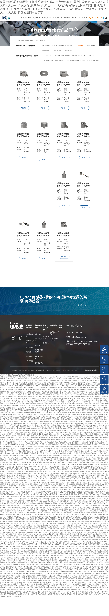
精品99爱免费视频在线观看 (54, 400)
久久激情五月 (35, 470)
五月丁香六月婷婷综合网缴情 (39, 531)
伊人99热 (70, 608)
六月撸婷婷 (104, 429)
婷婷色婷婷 (55, 602)
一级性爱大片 (93, 395)
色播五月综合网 (36, 540)
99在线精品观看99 (80, 481)
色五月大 (46, 550)
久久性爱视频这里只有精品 (74, 574)
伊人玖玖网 (7, 588)
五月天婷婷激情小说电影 (62, 567)
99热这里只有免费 (89, 431)
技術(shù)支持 (57, 18)
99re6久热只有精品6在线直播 (35, 567)
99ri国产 (79, 572)
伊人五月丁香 (67, 431)
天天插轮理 (46, 483)
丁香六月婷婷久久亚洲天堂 (20, 602)
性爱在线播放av (41, 534)
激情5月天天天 (69, 527)
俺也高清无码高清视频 (59, 502)
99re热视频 (91, 388)
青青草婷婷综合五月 (75, 483)
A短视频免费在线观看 (82, 595)
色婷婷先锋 (86, 567)
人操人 (101, 449)
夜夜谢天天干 (59, 492)
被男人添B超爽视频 (16, 529)
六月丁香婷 (50, 484)
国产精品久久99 (52, 500)
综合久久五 (65, 390)
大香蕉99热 (79, 529)
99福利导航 (14, 579)
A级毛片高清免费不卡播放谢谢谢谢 (87, 506)
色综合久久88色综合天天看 (39, 399)
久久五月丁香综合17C (43, 490)
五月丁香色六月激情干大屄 (52, 592)
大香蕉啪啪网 (29, 493)
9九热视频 (51, 479)
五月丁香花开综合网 (70, 429)
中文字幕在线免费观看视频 (39, 402)
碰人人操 (65, 515)
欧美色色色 (12, 436)
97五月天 (36, 388)
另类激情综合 (35, 552)
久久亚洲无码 (20, 447)
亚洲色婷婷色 (40, 611)
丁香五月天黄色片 (86, 531)
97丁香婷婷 (102, 418)
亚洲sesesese (24, 397)
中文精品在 (13, 609)
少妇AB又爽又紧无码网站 (32, 463)
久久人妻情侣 (94, 384)
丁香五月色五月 (42, 393)
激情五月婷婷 (32, 404)
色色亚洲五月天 (46, 559)
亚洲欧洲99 (20, 493)
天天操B (8, 509)
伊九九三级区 (94, 429)
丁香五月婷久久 (96, 559)
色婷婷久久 (93, 538)
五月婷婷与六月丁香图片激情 (32, 538)
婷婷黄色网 (3, 540)
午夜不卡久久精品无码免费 (88, 547)
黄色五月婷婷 (17, 527)
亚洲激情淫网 (12, 474)
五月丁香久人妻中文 (44, 584)
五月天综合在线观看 (12, 483)
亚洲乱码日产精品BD (22, 402)
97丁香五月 (89, 406)
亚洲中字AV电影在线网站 (55, 574)
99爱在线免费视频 (93, 420)
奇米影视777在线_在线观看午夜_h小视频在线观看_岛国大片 (36, 420)
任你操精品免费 (42, 533)
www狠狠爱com (77, 588)
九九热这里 (61, 420)
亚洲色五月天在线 (26, 450)
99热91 (95, 520)
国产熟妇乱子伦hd (93, 475)
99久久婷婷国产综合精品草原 (26, 601)
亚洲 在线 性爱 (91, 383)
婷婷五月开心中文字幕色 (66, 563)
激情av (47, 609)
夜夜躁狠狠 (40, 554)
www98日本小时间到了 (21, 574)
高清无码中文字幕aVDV (76, 493)
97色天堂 (95, 390)
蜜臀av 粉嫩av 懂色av (72, 404)
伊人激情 (51, 438)
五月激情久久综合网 (47, 517)
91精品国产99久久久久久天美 (13, 508)
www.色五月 (12, 534)
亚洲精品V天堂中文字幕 (8, 386)
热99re (79, 461)
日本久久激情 (8, 408)
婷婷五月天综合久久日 (28, 438)
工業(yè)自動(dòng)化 (70, 61)
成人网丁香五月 (44, 576)
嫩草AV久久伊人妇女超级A (57, 417)
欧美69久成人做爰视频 (29, 454)
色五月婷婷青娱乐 (68, 595)
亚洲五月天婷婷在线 (23, 488)
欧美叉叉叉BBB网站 (94, 511)
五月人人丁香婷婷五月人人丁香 (77, 452)
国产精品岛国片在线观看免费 (40, 436)
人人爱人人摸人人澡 (49, 581)
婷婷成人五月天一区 (10, 459)
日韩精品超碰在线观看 (96, 452)
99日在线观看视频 (56, 429)
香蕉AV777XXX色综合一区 (40, 506)
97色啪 (102, 481)
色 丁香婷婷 (69, 481)
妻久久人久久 (8, 574)
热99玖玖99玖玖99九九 (87, 515)
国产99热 (71, 558)
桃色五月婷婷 (11, 599)
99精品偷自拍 (18, 425)
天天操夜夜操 (90, 422)
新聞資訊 (67, 18)
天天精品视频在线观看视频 (41, 449)
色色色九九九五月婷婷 (71, 513)
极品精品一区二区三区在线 (56, 593)
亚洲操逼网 (25, 565)
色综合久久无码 (74, 515)
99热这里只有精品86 (63, 613)
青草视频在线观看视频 (44, 486)
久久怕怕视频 (18, 440)
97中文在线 (40, 609)
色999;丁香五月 (82, 436)
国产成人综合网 (25, 415)
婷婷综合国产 (77, 431)
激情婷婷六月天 (56, 434)
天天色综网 (70, 450)
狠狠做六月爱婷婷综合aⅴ (38, 431)
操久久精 (66, 413)
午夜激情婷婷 (9, 404)
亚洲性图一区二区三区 (31, 456)
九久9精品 (68, 393)
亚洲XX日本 (17, 561)
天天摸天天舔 (96, 527)
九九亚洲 (16, 399)
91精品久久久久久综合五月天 (19, 383)
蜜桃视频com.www (100, 490)
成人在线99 (31, 595)
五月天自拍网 (32, 413)
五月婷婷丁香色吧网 (9, 520)
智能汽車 (49, 56)
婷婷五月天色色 (96, 427)
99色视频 (33, 442)
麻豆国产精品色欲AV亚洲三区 (44, 568)
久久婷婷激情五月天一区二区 (68, 475)
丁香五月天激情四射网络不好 (43, 529)
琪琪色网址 (89, 456)
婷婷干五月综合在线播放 (68, 415)
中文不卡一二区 (13, 431)
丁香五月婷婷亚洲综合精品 (89, 470)
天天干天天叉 (81, 500)
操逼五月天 (24, 604)
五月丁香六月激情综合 (39, 509)
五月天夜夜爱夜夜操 (92, 540)
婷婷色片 (56, 395)
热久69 (10, 527)
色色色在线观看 (16, 422)
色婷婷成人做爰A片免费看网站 (19, 583)
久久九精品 (35, 429)
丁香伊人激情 (28, 440)
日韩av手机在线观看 (50, 563)
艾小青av (11, 402)
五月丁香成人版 (36, 445)
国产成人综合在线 (53, 443)
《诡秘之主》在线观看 (60, 486)
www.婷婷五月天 (14, 450)
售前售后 (46, 345)
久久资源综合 (40, 422)
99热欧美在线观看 (10, 522)
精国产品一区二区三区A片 (58, 493)
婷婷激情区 (52, 397)
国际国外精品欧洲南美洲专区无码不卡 (22, 475)
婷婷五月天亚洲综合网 (85, 479)
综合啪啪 (33, 556)
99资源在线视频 (71, 570)
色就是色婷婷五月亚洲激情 (57, 533)
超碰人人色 (88, 520)
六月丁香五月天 (87, 592)
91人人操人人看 (73, 442)
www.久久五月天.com (86, 556)
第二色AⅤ (52, 520)
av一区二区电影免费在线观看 (34, 400)
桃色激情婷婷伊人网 (62, 547)
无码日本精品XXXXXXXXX (63, 477)
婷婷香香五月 (95, 468)
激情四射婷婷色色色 (44, 404)
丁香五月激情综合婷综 (47, 508)
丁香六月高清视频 (30, 520)
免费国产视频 (71, 518)
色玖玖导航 (52, 465)
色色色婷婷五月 (55, 515)
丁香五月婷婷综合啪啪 (56, 393)
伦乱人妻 (30, 599)
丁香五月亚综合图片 (47, 470)
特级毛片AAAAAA (62, 399)
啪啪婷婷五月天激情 (95, 415)
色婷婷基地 (74, 547)
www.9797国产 (25, 395)
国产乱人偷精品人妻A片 (81, 463)
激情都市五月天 (86, 390)
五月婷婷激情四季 (56, 609)
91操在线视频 (30, 534)
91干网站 (84, 504)
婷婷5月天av (98, 611)
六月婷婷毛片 (37, 440)
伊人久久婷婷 (55, 565)
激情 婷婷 (10, 418)
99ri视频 (22, 579)
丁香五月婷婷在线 (95, 450)
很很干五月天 (88, 484)
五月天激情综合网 (38, 458)
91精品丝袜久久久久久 (89, 583)
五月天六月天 (19, 572)
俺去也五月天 (22, 525)
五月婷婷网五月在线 (50, 440)
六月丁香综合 (93, 461)
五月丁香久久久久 (93, 481)
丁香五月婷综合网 (79, 602)
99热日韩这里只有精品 (61, 552)
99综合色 (56, 458)
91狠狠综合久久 (94, 488)
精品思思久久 (18, 411)
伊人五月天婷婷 (94, 386)
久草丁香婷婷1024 (84, 576)
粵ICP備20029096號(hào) (67, 373)
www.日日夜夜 (47, 406)
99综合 (7, 513)
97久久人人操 (86, 558)
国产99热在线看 (29, 390)
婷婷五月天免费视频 (13, 502)
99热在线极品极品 (72, 556)
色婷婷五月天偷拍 (66, 463)
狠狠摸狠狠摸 (59, 586)
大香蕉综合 (22, 581)
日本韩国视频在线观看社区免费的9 (95, 454)
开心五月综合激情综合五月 (19, 515)
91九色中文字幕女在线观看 (72, 583)
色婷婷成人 (97, 456)
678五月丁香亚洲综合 (53, 454)
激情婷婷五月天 (61, 424)
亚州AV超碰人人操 (94, 477)
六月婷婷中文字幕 (70, 436)
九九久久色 (21, 534)
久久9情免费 (6, 486)
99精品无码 (48, 458)
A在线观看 (51, 402)
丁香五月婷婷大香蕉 (73, 531)
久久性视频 (87, 572)
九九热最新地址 (84, 417)
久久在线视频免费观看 (70, 434)
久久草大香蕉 (67, 604)
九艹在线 (70, 456)
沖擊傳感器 (46, 51)
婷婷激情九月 (18, 479)
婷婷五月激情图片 (36, 592)
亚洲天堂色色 (19, 429)
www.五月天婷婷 (16, 388)
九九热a (29, 536)
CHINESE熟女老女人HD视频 (51, 452)
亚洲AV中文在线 (83, 590)
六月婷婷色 (96, 467)
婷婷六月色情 (85, 549)
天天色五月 (11, 500)
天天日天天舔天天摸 (64, 465)
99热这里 (21, 609)
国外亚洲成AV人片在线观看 (37, 525)
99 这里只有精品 (87, 474)
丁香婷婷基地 (96, 442)
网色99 (88, 433)
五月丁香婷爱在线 (76, 495)
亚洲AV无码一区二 (48, 425)
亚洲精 (9, 550)
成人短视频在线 (99, 424)
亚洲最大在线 (88, 517)
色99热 (2, 549)
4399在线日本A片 (72, 417)
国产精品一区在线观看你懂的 (40, 583)
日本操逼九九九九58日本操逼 (40, 468)
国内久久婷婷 (93, 418)
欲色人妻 (103, 483)
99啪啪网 (17, 604)
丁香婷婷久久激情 (71, 497)
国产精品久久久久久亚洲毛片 (34, 547)
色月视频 (44, 392)
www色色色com (77, 508)
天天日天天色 (102, 413)
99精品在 (20, 520)
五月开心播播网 (98, 495)
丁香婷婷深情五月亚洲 (41, 545)
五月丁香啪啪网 (89, 509)
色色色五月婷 (82, 597)
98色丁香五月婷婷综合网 (53, 606)
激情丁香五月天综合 (61, 511)
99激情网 (7, 554)
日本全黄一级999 (53, 418)
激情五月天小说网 (92, 565)
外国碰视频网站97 (85, 442)
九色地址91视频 (83, 415)
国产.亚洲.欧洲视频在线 (68, 572)
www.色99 (77, 608)
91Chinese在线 (44, 429)
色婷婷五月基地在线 (52, 611)
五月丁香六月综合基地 (57, 531)
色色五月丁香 (9, 565)
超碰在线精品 (87, 495)
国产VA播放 (64, 445)
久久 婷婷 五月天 (49, 513)
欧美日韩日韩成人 (56, 554)
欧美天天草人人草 (79, 383)
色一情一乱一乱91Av (40, 450)
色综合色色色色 (70, 488)
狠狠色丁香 (42, 500)
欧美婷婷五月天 (35, 517)
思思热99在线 (4, 392)
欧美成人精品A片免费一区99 (54, 488)
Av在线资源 (64, 395)
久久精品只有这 (60, 474)
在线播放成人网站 (57, 576)
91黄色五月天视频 (24, 563)
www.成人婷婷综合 (34, 499)
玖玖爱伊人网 (34, 602)
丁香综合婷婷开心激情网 (29, 434)
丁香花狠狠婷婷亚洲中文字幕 (21, 509)
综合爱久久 (59, 513)
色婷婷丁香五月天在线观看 (92, 508)
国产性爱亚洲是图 (72, 597)
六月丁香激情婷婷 (37, 563)
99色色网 (96, 599)
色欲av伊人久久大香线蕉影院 (9, 415)
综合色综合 (89, 602)
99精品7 (9, 399)
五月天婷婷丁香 (55, 506)
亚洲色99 (105, 442)
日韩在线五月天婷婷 (16, 456)
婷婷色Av (35, 524)
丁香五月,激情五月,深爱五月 (9, 395)
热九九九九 (34, 395)
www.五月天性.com (57, 436)
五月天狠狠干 (18, 613)
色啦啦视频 (6, 388)
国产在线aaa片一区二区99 (18, 413)
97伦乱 (78, 592)
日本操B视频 (100, 431)
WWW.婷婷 (50, 481)
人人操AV (68, 420)
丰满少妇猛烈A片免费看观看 (13, 427)
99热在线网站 (21, 386)
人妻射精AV (84, 386)
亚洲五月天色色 (88, 459)
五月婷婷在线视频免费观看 (92, 601)
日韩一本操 (53, 411)
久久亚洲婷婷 (51, 447)
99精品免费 (44, 599)
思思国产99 (14, 593)
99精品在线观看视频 (66, 561)
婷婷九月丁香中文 (29, 549)
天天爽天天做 (80, 593)
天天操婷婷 (48, 536)
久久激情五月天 (7, 604)
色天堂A (12, 493)
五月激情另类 (78, 601)
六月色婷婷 (75, 613)
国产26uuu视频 (24, 608)
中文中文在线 (8, 424)
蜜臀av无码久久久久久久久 (84, 611)
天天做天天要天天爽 (62, 517)
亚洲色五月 (56, 536)
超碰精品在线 (4, 413)
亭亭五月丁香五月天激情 (13, 538)
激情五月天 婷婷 (96, 576)
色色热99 (5, 543)
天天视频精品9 (92, 525)
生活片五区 (76, 504)
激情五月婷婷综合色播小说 (83, 599)
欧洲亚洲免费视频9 (94, 608)
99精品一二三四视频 (80, 477)
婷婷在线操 (37, 425)
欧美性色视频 (16, 458)
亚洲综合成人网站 (89, 411)
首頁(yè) (24, 18)
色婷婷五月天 (72, 486)
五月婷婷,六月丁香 (10, 577)
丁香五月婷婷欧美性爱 (36, 604)
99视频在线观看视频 (62, 388)
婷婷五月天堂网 (61, 467)
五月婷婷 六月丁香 (18, 588)
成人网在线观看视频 (79, 420)
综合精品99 (70, 409)
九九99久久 (49, 567)
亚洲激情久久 (99, 409)
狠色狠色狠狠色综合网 (74, 424)
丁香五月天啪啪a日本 (42, 390)
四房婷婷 (65, 483)
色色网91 (80, 552)
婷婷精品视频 (38, 513)
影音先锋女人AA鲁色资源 (44, 588)
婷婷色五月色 (12, 581)
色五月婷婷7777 (97, 404)
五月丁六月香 (57, 413)
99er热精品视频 (29, 613)
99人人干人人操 (10, 601)
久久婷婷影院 (22, 595)
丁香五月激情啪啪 (40, 484)
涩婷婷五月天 (50, 383)
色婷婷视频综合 (58, 588)
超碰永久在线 (57, 431)
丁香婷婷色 (96, 586)
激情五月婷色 (43, 397)
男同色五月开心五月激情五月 (36, 433)
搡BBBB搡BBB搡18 (16, 417)
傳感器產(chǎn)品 (34, 18)
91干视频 (63, 518)
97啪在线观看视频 (51, 475)
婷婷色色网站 (62, 440)
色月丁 (52, 545)
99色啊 (53, 590)
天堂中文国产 (41, 556)
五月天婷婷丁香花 (34, 492)
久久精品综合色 (79, 456)
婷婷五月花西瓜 (16, 513)
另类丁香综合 (54, 572)
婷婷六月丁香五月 (96, 595)
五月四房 (105, 450)
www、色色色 (23, 558)
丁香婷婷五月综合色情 (94, 397)
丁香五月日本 (85, 427)
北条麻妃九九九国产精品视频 (12, 465)
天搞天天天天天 (35, 565)
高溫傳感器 (91, 46)
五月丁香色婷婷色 (60, 542)
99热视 (96, 445)
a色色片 (77, 450)
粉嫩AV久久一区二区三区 (34, 518)
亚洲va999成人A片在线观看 (11, 467)
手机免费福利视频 (78, 393)
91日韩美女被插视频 (26, 568)
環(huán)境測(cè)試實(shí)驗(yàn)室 (80, 61)
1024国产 (60, 397)
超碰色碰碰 (73, 445)
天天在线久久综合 (8, 590)
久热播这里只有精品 (88, 533)
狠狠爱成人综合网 (40, 467)
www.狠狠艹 (63, 442)
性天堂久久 (75, 425)
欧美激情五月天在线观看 (12, 606)
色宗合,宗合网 (26, 597)
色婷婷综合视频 (95, 518)
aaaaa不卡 (62, 608)
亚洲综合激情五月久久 (25, 504)
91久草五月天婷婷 (13, 393)
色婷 (103, 601)
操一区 (29, 449)
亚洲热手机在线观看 (79, 565)
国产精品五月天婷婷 (42, 572)
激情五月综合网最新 (93, 400)
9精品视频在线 (78, 447)
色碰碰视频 (102, 579)
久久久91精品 (67, 383)
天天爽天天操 (18, 424)
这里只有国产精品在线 (37, 383)
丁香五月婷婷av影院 (64, 525)
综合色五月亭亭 (29, 572)
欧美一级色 (26, 570)
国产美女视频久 (71, 534)
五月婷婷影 (46, 590)
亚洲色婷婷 (80, 550)
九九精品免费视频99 (9, 552)
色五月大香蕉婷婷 (61, 568)
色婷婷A (22, 472)
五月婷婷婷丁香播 (102, 533)
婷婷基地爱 (33, 584)
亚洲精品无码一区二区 (91, 447)
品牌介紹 (74, 18)
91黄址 (13, 517)
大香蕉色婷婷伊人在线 (11, 472)
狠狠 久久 (72, 399)
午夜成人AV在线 (91, 497)
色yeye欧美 (38, 504)
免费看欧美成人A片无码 (29, 477)
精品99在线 (4, 583)
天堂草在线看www (74, 568)
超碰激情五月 (89, 493)
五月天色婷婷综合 (83, 429)
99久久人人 (93, 413)
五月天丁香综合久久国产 (91, 483)
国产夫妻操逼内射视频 (77, 522)
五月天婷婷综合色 (34, 474)
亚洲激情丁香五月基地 (55, 527)
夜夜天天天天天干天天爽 (63, 438)
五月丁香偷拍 (71, 472)
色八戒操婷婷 (87, 606)
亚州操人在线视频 (28, 467)
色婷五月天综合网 (56, 583)
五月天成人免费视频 (83, 524)
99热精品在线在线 (66, 602)
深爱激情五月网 (66, 565)
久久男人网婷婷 (14, 443)
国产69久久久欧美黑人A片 (63, 549)
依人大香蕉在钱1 (73, 470)
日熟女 (6, 475)
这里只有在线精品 (14, 434)
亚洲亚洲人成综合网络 (62, 425)
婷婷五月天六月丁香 (81, 449)
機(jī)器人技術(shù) (70, 56)
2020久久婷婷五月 (8, 409)
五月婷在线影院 (77, 567)
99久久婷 (59, 383)
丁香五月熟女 (101, 500)
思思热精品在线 (80, 409)
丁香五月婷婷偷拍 (78, 384)
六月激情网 (91, 536)
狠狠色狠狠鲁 (30, 472)
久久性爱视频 (24, 399)
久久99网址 (26, 481)
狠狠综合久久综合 (73, 386)
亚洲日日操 (59, 427)
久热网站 (103, 434)
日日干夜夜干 (47, 504)
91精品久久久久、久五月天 (14, 463)
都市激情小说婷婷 (77, 484)
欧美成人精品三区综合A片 (19, 584)
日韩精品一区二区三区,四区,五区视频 (42, 408)
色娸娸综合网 (21, 599)
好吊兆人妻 (70, 411)
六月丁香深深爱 (7, 613)
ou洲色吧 (43, 481)
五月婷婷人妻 (4, 515)
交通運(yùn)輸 (48, 61)
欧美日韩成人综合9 (67, 449)
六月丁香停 (76, 549)
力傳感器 (42, 41)
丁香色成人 (40, 606)
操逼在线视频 (40, 595)
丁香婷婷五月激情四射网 (45, 542)
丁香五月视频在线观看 (96, 609)
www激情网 (28, 508)
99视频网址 (55, 445)
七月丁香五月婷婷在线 (77, 406)
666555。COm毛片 (29, 465)
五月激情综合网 (33, 500)
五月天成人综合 (69, 400)
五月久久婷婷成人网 (59, 409)
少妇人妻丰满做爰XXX (34, 581)
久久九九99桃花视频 (40, 593)
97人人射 (90, 399)
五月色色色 (7, 458)
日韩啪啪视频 (6, 576)
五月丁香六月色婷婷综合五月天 (48, 561)
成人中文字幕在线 (85, 584)
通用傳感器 (57, 51)
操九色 (51, 601)
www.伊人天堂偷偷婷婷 (32, 559)
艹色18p (44, 417)
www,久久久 (72, 579)
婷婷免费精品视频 (20, 418)
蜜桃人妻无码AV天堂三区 (67, 524)
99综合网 (88, 550)
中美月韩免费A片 (102, 554)
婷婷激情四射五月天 (49, 597)
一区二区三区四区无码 (21, 408)
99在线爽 (32, 611)
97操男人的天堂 (76, 606)
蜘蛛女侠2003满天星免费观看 (25, 511)
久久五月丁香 (6, 470)
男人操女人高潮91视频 (63, 508)
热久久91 (81, 570)
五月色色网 (3, 534)
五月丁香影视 (15, 554)
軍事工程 (91, 56)
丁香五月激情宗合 (33, 386)
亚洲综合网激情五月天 (67, 611)
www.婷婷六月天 (48, 538)
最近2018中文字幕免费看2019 (27, 495)
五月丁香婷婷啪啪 (61, 470)
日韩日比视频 (42, 477)
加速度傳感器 (45, 46)
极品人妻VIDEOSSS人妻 (58, 386)
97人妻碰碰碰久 (16, 445)
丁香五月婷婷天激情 (86, 425)
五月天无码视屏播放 (74, 542)
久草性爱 (15, 486)
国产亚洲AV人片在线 (48, 424)
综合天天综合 (93, 449)
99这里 (100, 613)
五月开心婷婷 (9, 429)
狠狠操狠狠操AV (67, 599)
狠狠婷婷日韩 (82, 511)
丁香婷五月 (61, 411)
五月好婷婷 (6, 579)
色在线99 (52, 399)
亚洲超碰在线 (89, 499)
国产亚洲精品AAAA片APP (57, 450)
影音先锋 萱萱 (18, 559)
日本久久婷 (16, 550)
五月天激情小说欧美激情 (83, 527)
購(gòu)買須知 (46, 339)
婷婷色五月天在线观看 (51, 518)
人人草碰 (59, 402)
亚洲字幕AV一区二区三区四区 (17, 492)
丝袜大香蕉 (61, 597)
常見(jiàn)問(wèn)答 (54, 342)
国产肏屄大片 (30, 588)
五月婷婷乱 (100, 492)
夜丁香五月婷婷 (96, 604)
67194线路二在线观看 (45, 413)
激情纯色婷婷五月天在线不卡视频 (48, 459)
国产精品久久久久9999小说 (92, 588)
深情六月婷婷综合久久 (80, 609)
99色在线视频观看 (35, 452)
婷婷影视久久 (12, 406)
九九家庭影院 (46, 522)
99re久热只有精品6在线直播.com (68, 581)
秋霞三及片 (40, 442)
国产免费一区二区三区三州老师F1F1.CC (61, 392)
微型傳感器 (68, 51)
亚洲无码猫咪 (4, 545)
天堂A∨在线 (14, 392)
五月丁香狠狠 (34, 576)
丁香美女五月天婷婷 (88, 542)
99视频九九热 (77, 604)
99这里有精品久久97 (76, 517)
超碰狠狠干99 (51, 525)
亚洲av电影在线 (36, 502)
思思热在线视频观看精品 (32, 424)
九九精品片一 (27, 388)
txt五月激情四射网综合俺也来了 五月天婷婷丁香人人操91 (51, 543)
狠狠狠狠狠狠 (28, 425)
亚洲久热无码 (68, 601)
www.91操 (31, 418)
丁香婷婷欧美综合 (47, 552)
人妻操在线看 (88, 552)
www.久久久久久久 (82, 395)
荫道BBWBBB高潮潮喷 (14, 454)
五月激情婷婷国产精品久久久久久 (24, 542)
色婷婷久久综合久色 (69, 550)
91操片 (47, 554)
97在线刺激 (41, 577)
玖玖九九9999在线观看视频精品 (90, 502)
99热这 (85, 545)
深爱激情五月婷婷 (26, 443)
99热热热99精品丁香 (9, 442)
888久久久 (24, 550)
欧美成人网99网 (28, 545)
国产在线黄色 (72, 538)
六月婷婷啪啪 (33, 397)
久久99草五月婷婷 (26, 483)
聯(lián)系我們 (83, 18)
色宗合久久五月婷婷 (22, 531)
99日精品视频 (21, 461)
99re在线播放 (98, 474)
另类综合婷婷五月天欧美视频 (73, 402)
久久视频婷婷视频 (23, 442)
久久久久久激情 (37, 597)
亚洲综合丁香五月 (32, 447)
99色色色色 (92, 597)
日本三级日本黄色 (23, 592)
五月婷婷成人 (53, 524)
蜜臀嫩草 (85, 461)
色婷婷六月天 (84, 513)
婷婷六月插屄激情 (41, 418)
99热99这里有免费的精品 (28, 393)
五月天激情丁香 (22, 497)
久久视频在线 (43, 524)
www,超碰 (7, 499)
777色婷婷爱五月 (73, 502)
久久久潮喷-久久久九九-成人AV (29, 392)
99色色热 (78, 558)
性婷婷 (87, 384)
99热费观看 (79, 467)
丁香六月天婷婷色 (30, 427)
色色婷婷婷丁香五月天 (28, 533)
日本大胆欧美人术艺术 (11, 568)
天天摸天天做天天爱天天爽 (76, 577)
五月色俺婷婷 (37, 409)
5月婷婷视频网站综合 (93, 593)
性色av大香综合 (79, 422)
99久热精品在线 (12, 558)
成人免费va (82, 475)
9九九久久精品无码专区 (79, 443)
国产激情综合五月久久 (58, 472)
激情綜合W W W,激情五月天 (56, 556)
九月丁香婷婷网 (88, 424)
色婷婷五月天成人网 (59, 461)
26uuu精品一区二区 (6, 559)
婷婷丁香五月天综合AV (50, 608)
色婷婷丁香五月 (90, 393)
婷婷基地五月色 (22, 577)
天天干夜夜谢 (4, 556)
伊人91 (98, 542)
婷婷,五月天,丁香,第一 (53, 595)
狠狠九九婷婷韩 (71, 479)
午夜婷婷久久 (42, 427)
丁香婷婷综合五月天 (23, 468)
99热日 (47, 386)
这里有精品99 (44, 456)
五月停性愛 (13, 556)
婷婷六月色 (3, 567)
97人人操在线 (45, 565)
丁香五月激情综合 (57, 468)
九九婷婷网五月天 (94, 504)
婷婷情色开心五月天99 (40, 479)
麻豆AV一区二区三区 (71, 468)
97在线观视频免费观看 (47, 388)
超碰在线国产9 (80, 400)
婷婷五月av (99, 422)
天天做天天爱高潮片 (78, 540)
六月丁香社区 (13, 543)
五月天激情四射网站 (39, 443)
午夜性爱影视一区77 (35, 550)
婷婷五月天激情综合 (68, 506)
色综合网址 (33, 574)
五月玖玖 (46, 493)
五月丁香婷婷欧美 (25, 543)
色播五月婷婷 (25, 502)
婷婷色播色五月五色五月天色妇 (39, 515)
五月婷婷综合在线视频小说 (11, 438)
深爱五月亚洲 (64, 406)
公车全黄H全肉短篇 (82, 518)
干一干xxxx (88, 467)
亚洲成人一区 (58, 384)
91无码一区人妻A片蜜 (9, 595)
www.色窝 (16, 452)
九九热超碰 (56, 463)
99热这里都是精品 (45, 434)
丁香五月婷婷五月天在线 (79, 543)
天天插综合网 (102, 513)
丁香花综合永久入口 (47, 492)
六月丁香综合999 (83, 538)
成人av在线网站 (55, 390)
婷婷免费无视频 (73, 584)
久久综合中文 (96, 433)
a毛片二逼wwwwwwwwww (21, 470)
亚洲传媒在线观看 (56, 550)
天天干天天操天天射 (80, 536)
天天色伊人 (71, 467)
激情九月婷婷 (46, 502)
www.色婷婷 (56, 504)
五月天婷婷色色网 (102, 411)
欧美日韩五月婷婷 (87, 490)
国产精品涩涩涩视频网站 (32, 411)
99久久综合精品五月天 (64, 447)
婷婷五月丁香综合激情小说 (11, 490)
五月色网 (73, 413)
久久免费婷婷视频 (6, 452)
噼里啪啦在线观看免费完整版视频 (84, 554)
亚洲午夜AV (104, 543)
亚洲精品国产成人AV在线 (78, 388)
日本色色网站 (95, 524)
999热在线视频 (75, 390)
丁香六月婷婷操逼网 (6, 536)
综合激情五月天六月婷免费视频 (45, 613)
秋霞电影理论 (71, 461)
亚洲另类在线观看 (33, 461)
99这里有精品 (37, 483)
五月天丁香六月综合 (47, 474)
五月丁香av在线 (96, 417)
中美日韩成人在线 (21, 404)
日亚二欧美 (68, 397)
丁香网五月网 (67, 554)
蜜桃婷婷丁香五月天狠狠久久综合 (58, 433)
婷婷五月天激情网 (44, 495)
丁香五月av (68, 427)
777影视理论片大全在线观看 (97, 472)
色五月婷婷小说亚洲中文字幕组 (43, 384)
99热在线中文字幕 (37, 570)
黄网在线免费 (33, 558)
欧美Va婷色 (92, 436)
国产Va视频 (12, 506)
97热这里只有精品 (97, 549)
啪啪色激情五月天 (17, 390)
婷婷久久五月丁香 (55, 599)
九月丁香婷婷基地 (71, 590)
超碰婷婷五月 (28, 529)
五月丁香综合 (12, 525)
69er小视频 (51, 427)
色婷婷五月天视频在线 (100, 581)
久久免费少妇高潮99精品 (23, 409)
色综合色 (56, 406)
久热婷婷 (93, 486)
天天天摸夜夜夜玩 (27, 484)
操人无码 (55, 559)
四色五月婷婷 (48, 570)
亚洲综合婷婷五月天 (23, 540)
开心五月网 (38, 493)
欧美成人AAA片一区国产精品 (66, 499)
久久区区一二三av (65, 540)
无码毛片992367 (23, 556)
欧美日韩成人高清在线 (85, 445)
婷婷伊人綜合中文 (84, 468)
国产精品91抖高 (66, 536)
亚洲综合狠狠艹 (90, 465)
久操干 (11, 425)
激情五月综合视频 (88, 438)
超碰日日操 (32, 486)
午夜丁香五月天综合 (25, 406)
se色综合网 (76, 427)
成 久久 (8, 549)
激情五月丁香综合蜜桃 (53, 577)
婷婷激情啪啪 (98, 459)
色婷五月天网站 (25, 524)
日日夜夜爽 (78, 411)
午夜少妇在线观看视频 (91, 402)
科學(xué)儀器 (59, 56)
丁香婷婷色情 (19, 590)
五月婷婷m (15, 524)
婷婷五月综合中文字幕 (79, 525)
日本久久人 (60, 590)
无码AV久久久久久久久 (19, 499)
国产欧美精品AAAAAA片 (75, 408)
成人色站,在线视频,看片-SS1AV (42, 415)
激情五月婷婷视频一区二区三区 (64, 529)
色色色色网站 (15, 484)
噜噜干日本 (93, 513)
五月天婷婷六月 (65, 443)
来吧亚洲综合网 (45, 602)
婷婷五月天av (26, 458)
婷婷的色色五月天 (23, 517)
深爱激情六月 (23, 486)
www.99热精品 (22, 474)
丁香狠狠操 (3, 431)
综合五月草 (9, 440)
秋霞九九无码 (46, 445)
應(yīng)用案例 (46, 18)
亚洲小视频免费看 (41, 527)
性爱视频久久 (4, 383)
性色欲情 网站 (40, 549)
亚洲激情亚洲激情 (36, 608)
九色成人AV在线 (97, 606)
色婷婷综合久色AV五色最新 (93, 529)
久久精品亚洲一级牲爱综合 (71, 490)
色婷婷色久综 (9, 586)
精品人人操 (18, 481)
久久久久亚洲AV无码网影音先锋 (26, 586)
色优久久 (68, 588)
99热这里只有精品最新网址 (56, 534)
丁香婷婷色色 (62, 584)
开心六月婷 (24, 452)
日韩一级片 (9, 411)
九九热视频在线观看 (28, 490)
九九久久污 (84, 450)
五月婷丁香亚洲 (38, 536)
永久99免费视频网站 (91, 408)
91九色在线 (35, 579)
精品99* (54, 584)
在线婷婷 (24, 606)
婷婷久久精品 (76, 474)
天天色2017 (98, 406)
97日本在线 (90, 409)
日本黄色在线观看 (80, 561)
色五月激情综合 (99, 517)
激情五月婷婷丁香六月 (62, 484)
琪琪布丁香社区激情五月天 (11, 533)
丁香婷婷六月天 (66, 504)
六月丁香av (93, 613)
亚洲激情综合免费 (66, 458)
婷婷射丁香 (32, 606)
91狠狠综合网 (59, 497)
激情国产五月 (47, 409)
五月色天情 (80, 499)
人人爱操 (84, 608)
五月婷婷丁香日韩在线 (28, 554)
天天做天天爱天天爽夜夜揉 (93, 570)
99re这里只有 (40, 475)
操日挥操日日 (93, 579)
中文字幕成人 (14, 397)
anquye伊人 (55, 522)
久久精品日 (82, 497)
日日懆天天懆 (81, 399)
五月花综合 (96, 550)
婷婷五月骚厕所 (42, 438)
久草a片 (27, 429)
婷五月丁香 (44, 411)
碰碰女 (4, 500)
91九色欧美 (51, 467)
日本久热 (62, 559)
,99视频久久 (42, 574)
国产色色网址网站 (45, 461)
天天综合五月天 (21, 500)
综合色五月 (81, 534)
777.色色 (72, 395)
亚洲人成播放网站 (61, 538)
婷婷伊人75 (86, 559)
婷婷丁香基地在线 (83, 413)
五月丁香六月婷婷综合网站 (73, 545)
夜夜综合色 (91, 443)
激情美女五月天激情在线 (74, 509)
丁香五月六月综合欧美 (77, 433)
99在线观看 (49, 422)
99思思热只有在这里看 (80, 458)
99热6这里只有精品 (23, 436)
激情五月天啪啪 (94, 434)
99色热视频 (4, 443)
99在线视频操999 (99, 479)
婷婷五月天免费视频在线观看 (64, 422)
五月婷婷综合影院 (20, 536)
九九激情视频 (59, 481)
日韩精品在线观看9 (51, 442)
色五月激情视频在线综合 (58, 456)
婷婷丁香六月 (37, 406)
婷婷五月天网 (77, 438)
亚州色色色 (28, 479)
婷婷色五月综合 (94, 543)
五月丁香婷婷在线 (71, 492)
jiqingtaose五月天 (28, 527)
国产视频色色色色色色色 (33, 590)
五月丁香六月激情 (86, 581)
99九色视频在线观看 (48, 499)
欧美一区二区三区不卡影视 (27, 459)
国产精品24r (6, 422)
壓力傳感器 (68, 46)
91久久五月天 (70, 593)
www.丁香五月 (78, 520)
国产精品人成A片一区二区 (56, 509)
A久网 (42, 386)
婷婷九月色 (12, 540)
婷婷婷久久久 (46, 463)
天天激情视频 (90, 522)
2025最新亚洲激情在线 (7, 420)
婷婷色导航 (86, 604)
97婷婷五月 (12, 495)
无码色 (69, 474)
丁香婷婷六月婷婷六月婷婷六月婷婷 (29, 522)
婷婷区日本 (7, 524)
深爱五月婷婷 (4, 529)
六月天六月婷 (87, 586)
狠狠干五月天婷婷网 (67, 459)
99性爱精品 (16, 597)
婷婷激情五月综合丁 (35, 497)
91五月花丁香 (21, 449)
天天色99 (73, 552)
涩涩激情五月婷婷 (48, 497)
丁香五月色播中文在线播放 (79, 418)
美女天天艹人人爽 (78, 465)
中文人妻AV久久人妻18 (50, 540)
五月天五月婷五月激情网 (32, 417)
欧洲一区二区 (64, 418)
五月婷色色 (99, 536)
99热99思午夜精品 (29, 422)
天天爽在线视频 (16, 384)
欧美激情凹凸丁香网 (79, 397)
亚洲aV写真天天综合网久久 (11, 477)
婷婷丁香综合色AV (37, 488)
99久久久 (36, 508)
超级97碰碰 (66, 606)
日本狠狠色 (6, 570)
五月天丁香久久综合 (88, 568)
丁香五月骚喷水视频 (74, 533)
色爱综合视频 (64, 522)
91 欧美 (63, 577)
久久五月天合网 (16, 570)
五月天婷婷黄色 (85, 404)
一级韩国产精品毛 (42, 465)
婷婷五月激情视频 (58, 404)
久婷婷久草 (62, 500)
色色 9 (50, 477)
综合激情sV (32, 577)
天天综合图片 (27, 384)
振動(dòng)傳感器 (57, 46)
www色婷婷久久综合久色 (73, 586)
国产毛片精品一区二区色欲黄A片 (97, 534)
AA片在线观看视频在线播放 (60, 495)
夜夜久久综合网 (103, 547)
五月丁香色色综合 (99, 399)
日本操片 (7, 584)
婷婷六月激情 (90, 577)
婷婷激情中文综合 (16, 545)
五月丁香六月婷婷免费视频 (45, 511)
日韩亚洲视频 (71, 500)
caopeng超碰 (59, 545)
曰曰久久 (20, 506)
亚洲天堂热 (12, 400)
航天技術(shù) (80, 56)
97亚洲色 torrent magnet (65, 520)
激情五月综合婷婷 (59, 570)
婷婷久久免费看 (27, 513)
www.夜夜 (67, 384)
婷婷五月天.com (60, 408)
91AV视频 (3, 474)
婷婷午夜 (56, 415)
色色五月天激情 (30, 609)
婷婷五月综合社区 (82, 488)
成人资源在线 (11, 461)
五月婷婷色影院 (100, 493)
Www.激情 (41, 454)
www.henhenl (4, 456)
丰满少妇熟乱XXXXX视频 (85, 392)
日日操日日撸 (58, 601)
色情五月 (80, 454)
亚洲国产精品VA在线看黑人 (87, 492)
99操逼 (64, 452)
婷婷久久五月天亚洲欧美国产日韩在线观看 (53, 558)
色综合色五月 (55, 449)
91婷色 (73, 592)
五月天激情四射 (42, 601)
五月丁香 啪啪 (61, 479)
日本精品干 (73, 511)
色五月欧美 (35, 481)
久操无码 (105, 527)
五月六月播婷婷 (10, 449)
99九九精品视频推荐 (9, 488)
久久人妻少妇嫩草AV (43, 472)
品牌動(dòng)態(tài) (54, 335)
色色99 (7, 445)
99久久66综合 (83, 434)
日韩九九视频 (91, 500)
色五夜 (50, 431)
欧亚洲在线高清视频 (23, 552)
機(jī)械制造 (59, 61)
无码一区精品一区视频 (17, 518)
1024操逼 (36, 599)
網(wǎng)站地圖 (91, 373)
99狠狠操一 (78, 459)
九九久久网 (63, 579)
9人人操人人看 (56, 483)
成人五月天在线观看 (25, 593)
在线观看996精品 (9, 468)
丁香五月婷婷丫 (83, 486)
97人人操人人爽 (16, 549)
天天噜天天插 (67, 609)
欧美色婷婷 (26, 445)
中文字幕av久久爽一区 (68, 454)
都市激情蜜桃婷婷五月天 (16, 567)
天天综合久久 (103, 565)
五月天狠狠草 (94, 590)
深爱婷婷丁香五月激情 (9, 563)
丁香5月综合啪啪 (42, 520)
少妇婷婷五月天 (82, 472)
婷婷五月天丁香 (97, 584)
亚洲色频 (27, 506)
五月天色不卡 (102, 538)
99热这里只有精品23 (45, 395)
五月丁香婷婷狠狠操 (85, 440)
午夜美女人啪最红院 (70, 576)
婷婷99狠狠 (90, 561)
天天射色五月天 (73, 440)
